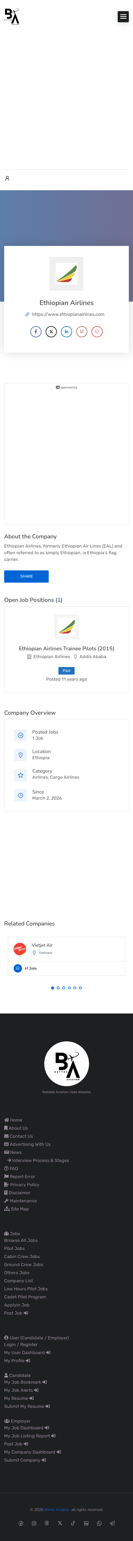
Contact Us (18, 1136)
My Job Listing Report (29, 1436)
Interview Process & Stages (38, 1160)
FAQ (11, 1168)
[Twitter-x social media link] (60, 1523)
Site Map (16, 1209)
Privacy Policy (22, 1184)
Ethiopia (41, 757)
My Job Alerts (21, 1390)
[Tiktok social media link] (73, 1523)
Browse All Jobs (21, 1240)
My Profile (17, 1360)
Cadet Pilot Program (25, 1297)
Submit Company (25, 1460)
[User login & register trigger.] (7, 178)
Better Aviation (57, 1509)
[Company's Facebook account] (35, 331)
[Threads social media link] (47, 1523)
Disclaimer (17, 1192)
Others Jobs (16, 1272)
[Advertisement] (66, 94)
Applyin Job (16, 1305)
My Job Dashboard (26, 1427)
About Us (16, 1128)
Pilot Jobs (14, 1248)
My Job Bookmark (25, 1382)
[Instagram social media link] (34, 1523)
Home (13, 1120)
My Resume (19, 1398)
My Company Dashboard (32, 1452)
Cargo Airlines (64, 777)
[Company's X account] (51, 331)
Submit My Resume (27, 1406)
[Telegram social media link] (112, 1523)
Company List (18, 1280)
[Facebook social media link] (21, 1523)
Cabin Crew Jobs (22, 1256)
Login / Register (21, 1344)
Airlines (40, 777)
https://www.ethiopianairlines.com (68, 314)
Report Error (19, 1176)
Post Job (16, 1313)
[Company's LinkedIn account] (66, 331)
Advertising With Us (27, 1144)
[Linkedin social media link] (86, 1523)
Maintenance (20, 1200)
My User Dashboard (27, 1352)
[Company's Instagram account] (81, 331)
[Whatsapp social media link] (99, 1523)
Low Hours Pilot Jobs (26, 1288)
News (13, 1152)
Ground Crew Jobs (23, 1264)
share (26, 576)
